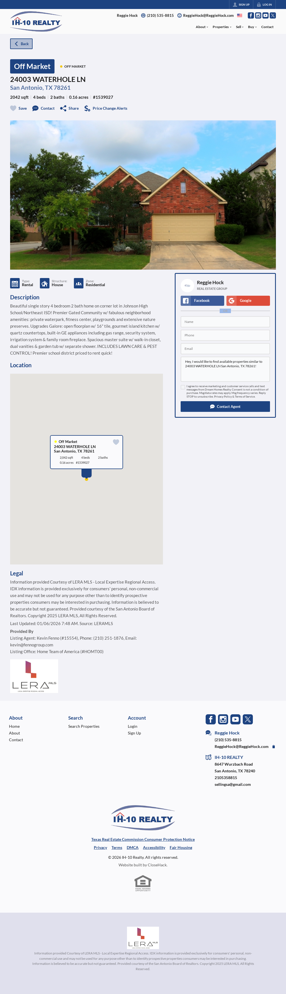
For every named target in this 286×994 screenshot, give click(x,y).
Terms (117, 847)
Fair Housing (181, 847)
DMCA (133, 847)
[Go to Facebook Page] (251, 15)
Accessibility (154, 847)
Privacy (100, 847)
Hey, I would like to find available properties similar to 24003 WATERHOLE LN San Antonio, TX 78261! (225, 369)
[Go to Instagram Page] (258, 15)
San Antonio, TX (31, 87)
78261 (62, 87)
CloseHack (157, 864)
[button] (225, 406)
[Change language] (239, 15)
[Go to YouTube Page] (265, 15)
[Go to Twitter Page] (273, 15)
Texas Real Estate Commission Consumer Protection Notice (143, 839)
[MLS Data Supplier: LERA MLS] (143, 938)
